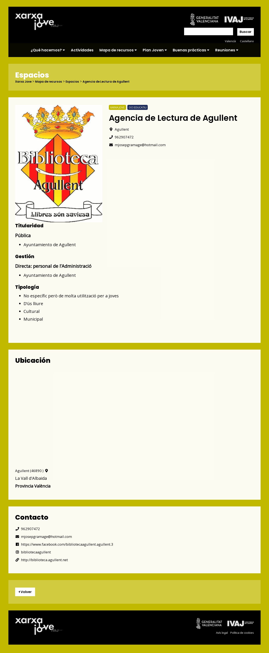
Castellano (246, 41)
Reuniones (226, 50)
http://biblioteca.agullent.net (47, 560)
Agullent (120, 129)
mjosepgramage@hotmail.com (142, 144)
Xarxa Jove (25, 81)
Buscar (246, 31)
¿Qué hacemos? (48, 50)
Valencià (229, 41)
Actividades (82, 50)
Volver (27, 593)
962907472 (122, 137)
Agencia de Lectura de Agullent (119, 81)
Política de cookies (241, 634)
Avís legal (219, 634)
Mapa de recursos (118, 50)
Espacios (81, 81)
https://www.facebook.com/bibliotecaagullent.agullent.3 (74, 544)
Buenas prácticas (191, 50)
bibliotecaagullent (36, 552)
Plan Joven (155, 50)
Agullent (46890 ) (34, 470)
